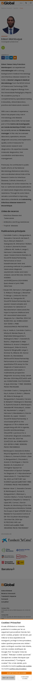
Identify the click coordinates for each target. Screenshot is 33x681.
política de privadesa (18, 669)
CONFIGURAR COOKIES (25, 678)
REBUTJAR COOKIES (8, 678)
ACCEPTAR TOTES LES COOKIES (16, 673)
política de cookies (24, 666)
